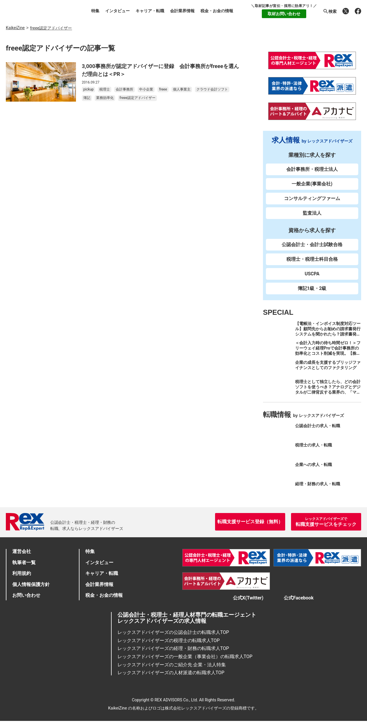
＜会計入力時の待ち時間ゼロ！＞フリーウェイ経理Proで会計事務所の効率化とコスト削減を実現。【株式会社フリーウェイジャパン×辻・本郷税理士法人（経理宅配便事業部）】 (328, 355)
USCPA (312, 274)
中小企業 (146, 89)
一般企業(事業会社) (312, 184)
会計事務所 (124, 89)
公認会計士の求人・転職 (317, 425)
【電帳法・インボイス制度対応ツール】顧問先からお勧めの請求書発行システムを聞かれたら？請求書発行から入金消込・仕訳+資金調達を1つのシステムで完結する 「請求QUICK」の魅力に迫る (328, 336)
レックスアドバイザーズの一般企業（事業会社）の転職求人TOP (184, 660)
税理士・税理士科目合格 (312, 259)
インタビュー (117, 10)
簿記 (86, 98)
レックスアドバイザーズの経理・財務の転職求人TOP (173, 652)
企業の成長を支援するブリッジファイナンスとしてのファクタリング (328, 365)
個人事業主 (182, 89)
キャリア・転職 (150, 10)
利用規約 (21, 573)
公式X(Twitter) (242, 600)
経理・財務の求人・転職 (317, 483)
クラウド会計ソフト (212, 89)
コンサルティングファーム (312, 198)
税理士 (104, 89)
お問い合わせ (26, 595)
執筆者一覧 (24, 562)
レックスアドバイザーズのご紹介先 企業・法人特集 (171, 669)
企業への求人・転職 (313, 464)
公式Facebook (301, 600)
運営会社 (21, 551)
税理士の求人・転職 (313, 445)
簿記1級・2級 (312, 288)
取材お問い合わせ (284, 13)
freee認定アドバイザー (137, 98)
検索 (330, 11)
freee (163, 89)
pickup (88, 89)
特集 (95, 10)
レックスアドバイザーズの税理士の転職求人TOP (168, 644)
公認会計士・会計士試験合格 (312, 244)
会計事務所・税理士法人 (312, 169)
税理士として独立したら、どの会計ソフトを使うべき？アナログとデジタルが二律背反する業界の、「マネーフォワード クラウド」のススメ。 (328, 392)
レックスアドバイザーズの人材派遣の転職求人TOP (170, 676)
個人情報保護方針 (31, 584)
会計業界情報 (182, 10)
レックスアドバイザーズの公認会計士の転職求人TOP (173, 636)
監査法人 (312, 213)
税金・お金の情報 (216, 10)
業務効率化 (105, 98)
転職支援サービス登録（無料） (250, 521)
